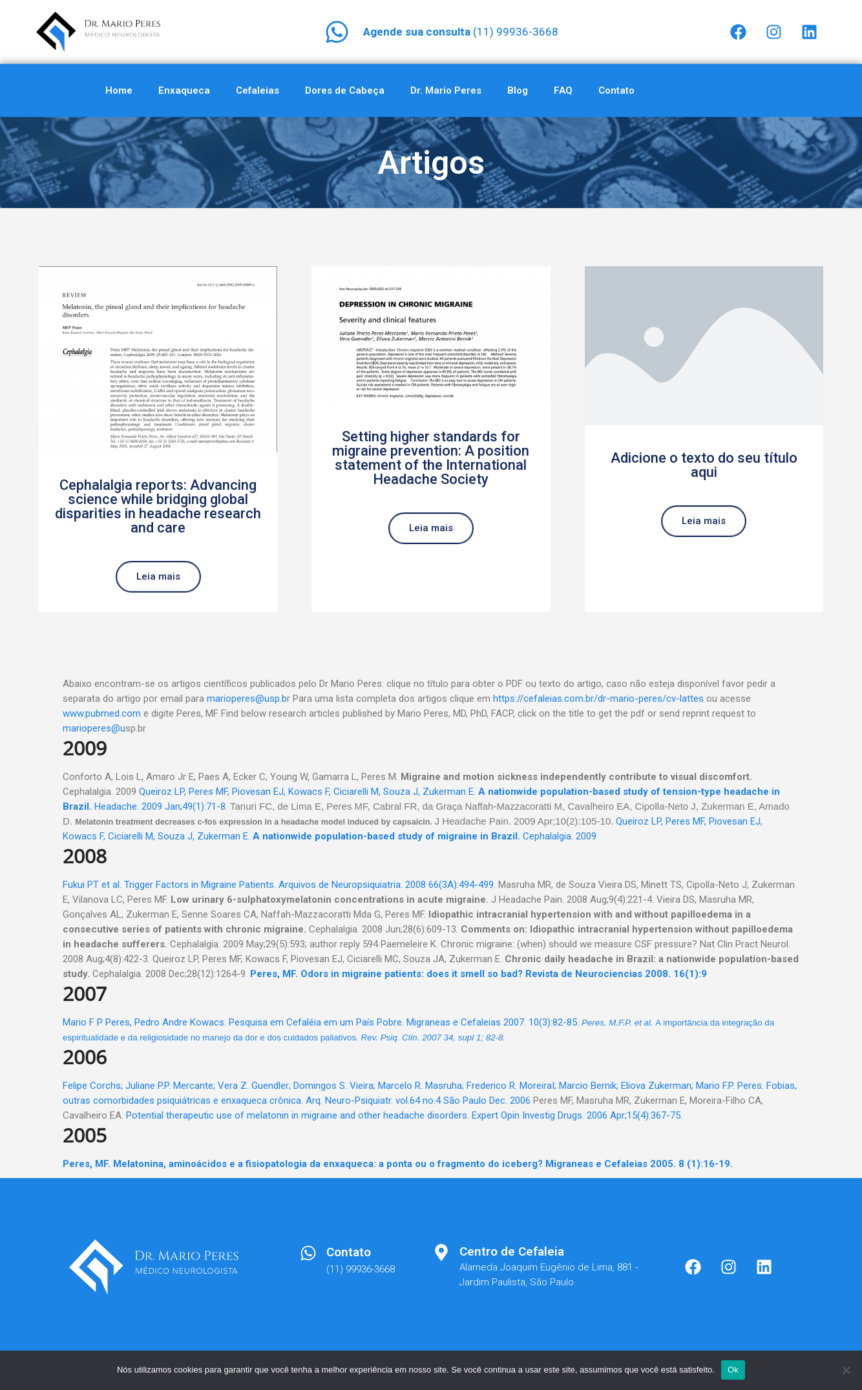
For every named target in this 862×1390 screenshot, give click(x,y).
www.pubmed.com (102, 713)
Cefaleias (257, 90)
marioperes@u (94, 728)
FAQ (563, 90)
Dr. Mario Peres (445, 90)
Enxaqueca (184, 90)
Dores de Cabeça (344, 90)
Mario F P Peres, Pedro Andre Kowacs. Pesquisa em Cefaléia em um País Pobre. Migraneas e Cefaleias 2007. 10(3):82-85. (321, 1022)
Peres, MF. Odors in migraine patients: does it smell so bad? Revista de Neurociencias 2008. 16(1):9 (478, 974)
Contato (616, 90)
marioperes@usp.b (247, 698)
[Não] (845, 1370)
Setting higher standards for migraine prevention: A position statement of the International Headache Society (430, 457)
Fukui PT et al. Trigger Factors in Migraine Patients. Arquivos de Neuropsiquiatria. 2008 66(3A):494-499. (279, 884)
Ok (733, 1369)
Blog (517, 90)
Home (118, 90)
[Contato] (308, 1253)
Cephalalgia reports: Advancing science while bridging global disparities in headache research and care (158, 506)
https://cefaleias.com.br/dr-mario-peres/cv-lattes (598, 698)
